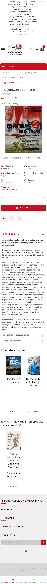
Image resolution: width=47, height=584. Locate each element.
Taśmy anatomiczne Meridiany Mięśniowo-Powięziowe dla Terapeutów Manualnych (14, 465)
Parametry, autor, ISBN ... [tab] (17, 335)
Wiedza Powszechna (9, 189)
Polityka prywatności (25, 32)
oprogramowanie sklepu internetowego (32, 568)
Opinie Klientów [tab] (12, 340)
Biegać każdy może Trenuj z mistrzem (33, 382)
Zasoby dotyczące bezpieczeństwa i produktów (22, 158)
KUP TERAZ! (23, 207)
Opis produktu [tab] (11, 234)
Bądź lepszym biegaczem (13, 380)
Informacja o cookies (8, 568)
